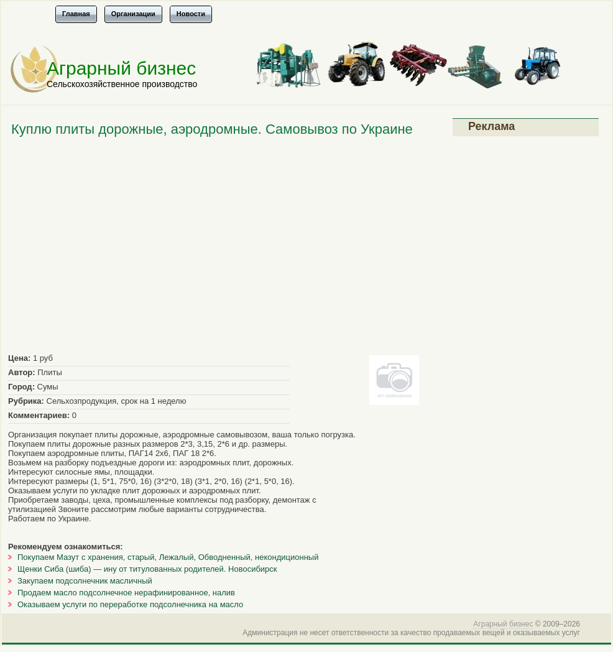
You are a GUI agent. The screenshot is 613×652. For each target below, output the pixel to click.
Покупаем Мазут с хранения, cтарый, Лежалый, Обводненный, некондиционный (167, 557)
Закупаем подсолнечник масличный (84, 580)
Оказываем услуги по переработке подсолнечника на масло (130, 604)
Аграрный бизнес (121, 68)
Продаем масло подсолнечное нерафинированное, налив (126, 592)
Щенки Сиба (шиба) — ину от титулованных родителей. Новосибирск (147, 569)
